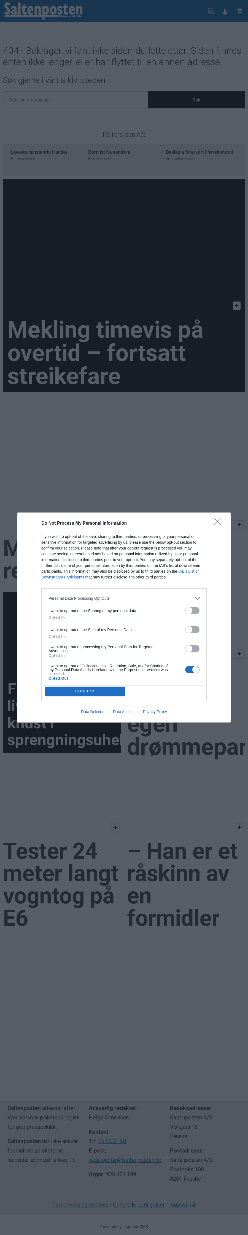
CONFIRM (86, 691)
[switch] (192, 610)
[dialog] (124, 617)
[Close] (219, 523)
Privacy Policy (155, 713)
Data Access (123, 713)
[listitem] (124, 598)
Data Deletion (92, 713)
